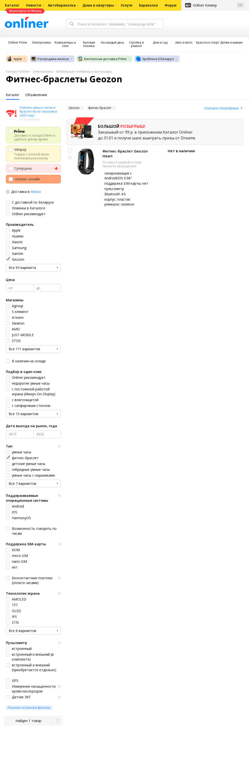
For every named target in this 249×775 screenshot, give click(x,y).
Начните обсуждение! (119, 166)
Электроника (43, 71)
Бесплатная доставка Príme (102, 59)
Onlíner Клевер (205, 5)
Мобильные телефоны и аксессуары (84, 71)
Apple (14, 59)
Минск (36, 191)
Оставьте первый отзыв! (122, 162)
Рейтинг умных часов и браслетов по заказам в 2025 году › (38, 111)
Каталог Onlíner (18, 71)
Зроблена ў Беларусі (154, 59)
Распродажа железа (50, 59)
